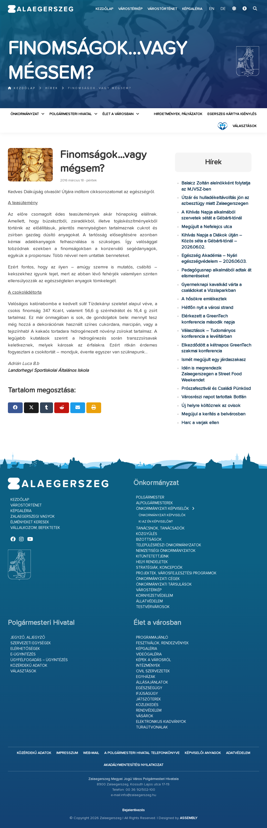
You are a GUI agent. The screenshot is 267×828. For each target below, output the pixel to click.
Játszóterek (148, 699)
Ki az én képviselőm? (156, 521)
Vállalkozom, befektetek (35, 528)
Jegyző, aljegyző (27, 637)
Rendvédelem (149, 710)
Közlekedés (147, 705)
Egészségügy (149, 688)
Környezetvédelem (154, 596)
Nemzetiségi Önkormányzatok (166, 551)
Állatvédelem (149, 601)
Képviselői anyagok (203, 753)
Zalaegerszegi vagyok (32, 516)
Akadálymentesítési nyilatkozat (133, 765)
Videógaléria (149, 654)
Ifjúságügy (147, 694)
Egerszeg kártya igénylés (232, 114)
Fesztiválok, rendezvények (162, 643)
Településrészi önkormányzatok (168, 545)
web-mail (91, 753)
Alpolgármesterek (154, 503)
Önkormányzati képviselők (162, 509)
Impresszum (67, 753)
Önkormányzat (24, 114)
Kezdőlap (104, 9)
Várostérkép (130, 9)
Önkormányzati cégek (158, 579)
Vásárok (144, 716)
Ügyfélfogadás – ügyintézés (39, 660)
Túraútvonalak (152, 727)
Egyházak (145, 677)
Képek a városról (153, 660)
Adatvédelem (238, 753)
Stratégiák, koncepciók (159, 568)
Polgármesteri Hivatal (70, 114)
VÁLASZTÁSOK (245, 126)
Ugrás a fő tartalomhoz (246, 2)
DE (223, 9)
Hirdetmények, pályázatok (178, 114)
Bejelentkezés (133, 810)
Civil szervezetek (153, 671)
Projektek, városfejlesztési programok (176, 573)
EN (211, 9)
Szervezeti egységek (30, 643)
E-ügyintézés (23, 654)
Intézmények (148, 666)
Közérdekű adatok (28, 666)
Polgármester (150, 497)
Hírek (51, 88)
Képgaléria (192, 9)
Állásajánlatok (152, 682)
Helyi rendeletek (152, 562)
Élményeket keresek (29, 522)
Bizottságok (149, 539)
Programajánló (152, 637)
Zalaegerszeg (40, 9)
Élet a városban (118, 114)
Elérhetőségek (25, 649)
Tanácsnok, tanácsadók (160, 528)
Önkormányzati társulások (164, 584)
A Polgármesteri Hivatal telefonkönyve (142, 753)
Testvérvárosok (153, 607)
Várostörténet (162, 9)
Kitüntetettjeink (152, 556)
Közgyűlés (146, 534)
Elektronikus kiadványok (161, 722)
